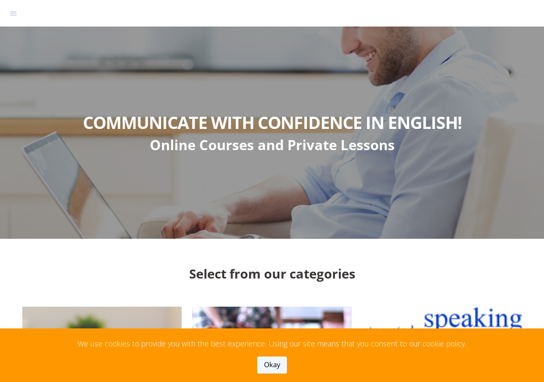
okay (272, 364)
